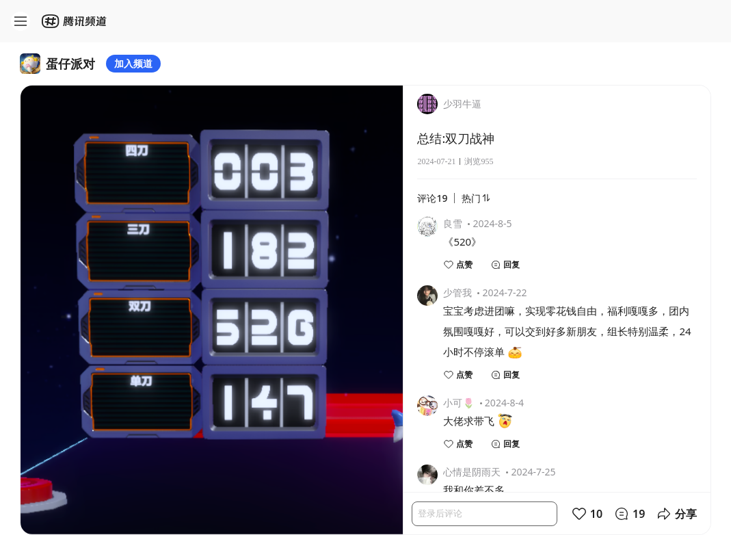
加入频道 (133, 63)
